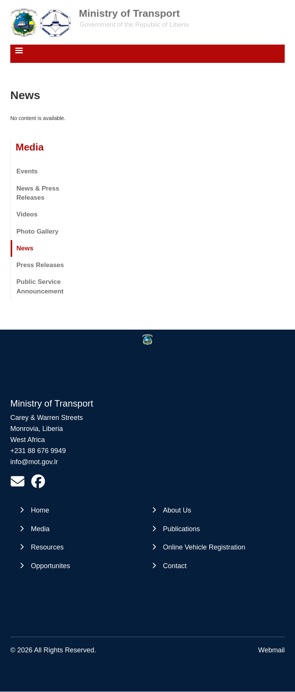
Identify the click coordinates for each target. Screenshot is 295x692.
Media (30, 147)
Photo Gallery (37, 231)
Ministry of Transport (129, 13)
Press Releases (40, 265)
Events (27, 171)
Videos (26, 214)
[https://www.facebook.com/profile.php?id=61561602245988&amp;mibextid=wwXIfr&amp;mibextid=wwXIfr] (38, 484)
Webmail (271, 650)
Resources (47, 547)
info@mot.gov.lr (34, 462)
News (24, 248)
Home (40, 510)
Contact (175, 566)
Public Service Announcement (40, 286)
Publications (181, 529)
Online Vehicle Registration (204, 547)
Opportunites (50, 566)
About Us (177, 510)
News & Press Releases (37, 193)
